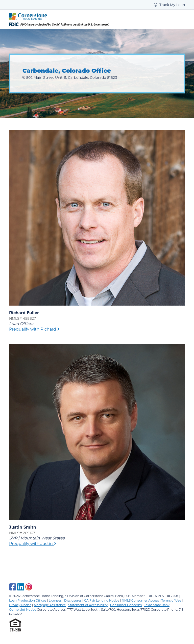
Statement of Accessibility (88, 605)
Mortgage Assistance (50, 605)
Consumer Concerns (126, 605)
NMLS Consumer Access (140, 600)
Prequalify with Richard (34, 329)
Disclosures (73, 600)
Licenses (55, 600)
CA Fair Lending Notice (101, 600)
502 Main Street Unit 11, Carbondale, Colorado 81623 (69, 77)
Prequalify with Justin (32, 543)
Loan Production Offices (27, 600)
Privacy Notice (20, 605)
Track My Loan (169, 4)
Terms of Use (171, 600)
